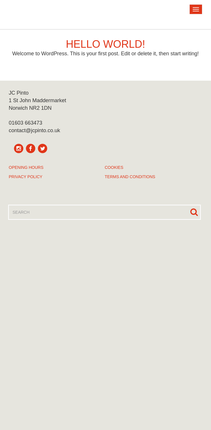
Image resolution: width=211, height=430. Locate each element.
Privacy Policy (25, 176)
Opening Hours (26, 167)
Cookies (114, 167)
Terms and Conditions (130, 176)
